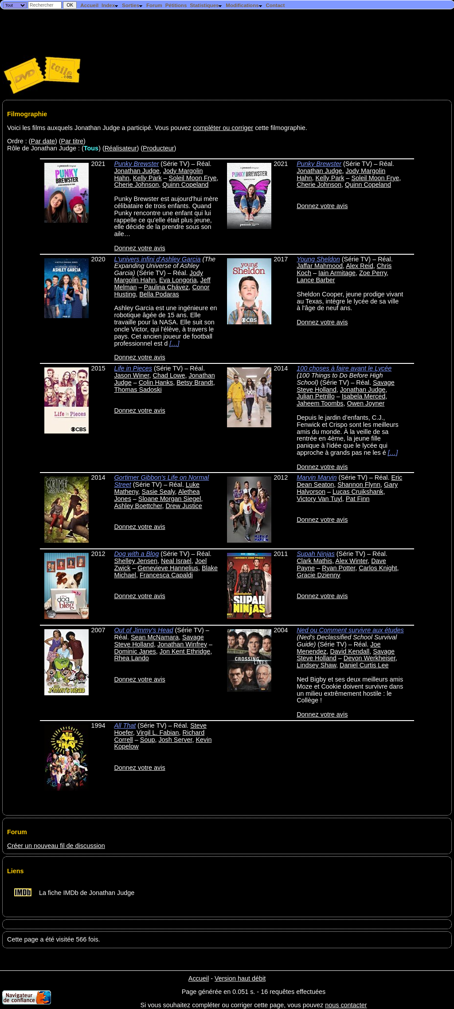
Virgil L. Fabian (158, 732)
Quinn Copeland (185, 184)
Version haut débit (240, 978)
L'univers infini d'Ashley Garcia (157, 259)
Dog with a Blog (136, 553)
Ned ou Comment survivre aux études (350, 630)
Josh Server (175, 739)
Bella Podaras (159, 294)
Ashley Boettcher (138, 505)
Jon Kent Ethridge (185, 651)
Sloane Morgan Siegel (169, 498)
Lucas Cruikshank (358, 491)
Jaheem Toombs (320, 403)
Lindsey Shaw (316, 665)
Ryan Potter (338, 568)
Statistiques (206, 5)
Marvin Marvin (317, 477)
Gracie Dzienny (318, 575)
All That (125, 725)
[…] (174, 343)
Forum (154, 5)
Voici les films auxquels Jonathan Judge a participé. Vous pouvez (100, 127)
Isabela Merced (363, 396)
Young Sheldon (318, 259)
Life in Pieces (133, 368)
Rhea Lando (131, 658)
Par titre (72, 141)
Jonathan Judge (136, 170)
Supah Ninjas (316, 553)
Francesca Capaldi (166, 575)
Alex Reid (359, 265)
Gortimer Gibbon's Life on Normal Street (161, 481)
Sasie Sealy (158, 491)
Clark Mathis (314, 560)
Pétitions (176, 5)
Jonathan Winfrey (182, 644)
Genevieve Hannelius (167, 568)
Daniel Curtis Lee (364, 665)
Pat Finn (358, 498)
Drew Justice (183, 505)
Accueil (89, 5)
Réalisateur (121, 148)
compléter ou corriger (223, 127)
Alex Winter (351, 560)
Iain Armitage (337, 272)
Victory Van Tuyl (319, 498)
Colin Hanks (156, 382)
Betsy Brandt (194, 382)
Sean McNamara (155, 637)
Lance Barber (316, 280)
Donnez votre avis (139, 248)
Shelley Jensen (135, 560)
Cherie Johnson (136, 184)
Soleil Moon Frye (193, 177)
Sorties (132, 5)
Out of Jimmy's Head (143, 630)
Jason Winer (131, 375)
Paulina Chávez (166, 287)
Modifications (244, 5)
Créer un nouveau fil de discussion (56, 845)
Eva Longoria (178, 280)
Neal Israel (176, 560)
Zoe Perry (373, 272)
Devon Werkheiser (369, 658)
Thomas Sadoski (137, 389)
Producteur (158, 148)
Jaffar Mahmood (320, 265)
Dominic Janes (135, 651)
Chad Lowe (169, 375)
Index (110, 5)
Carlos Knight (378, 568)
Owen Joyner (366, 403)
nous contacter (346, 1005)
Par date (43, 141)
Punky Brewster (136, 163)
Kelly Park (147, 177)
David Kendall (349, 651)
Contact (275, 5)
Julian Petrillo (316, 396)
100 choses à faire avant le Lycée (344, 368)
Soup (147, 739)
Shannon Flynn (358, 484)
